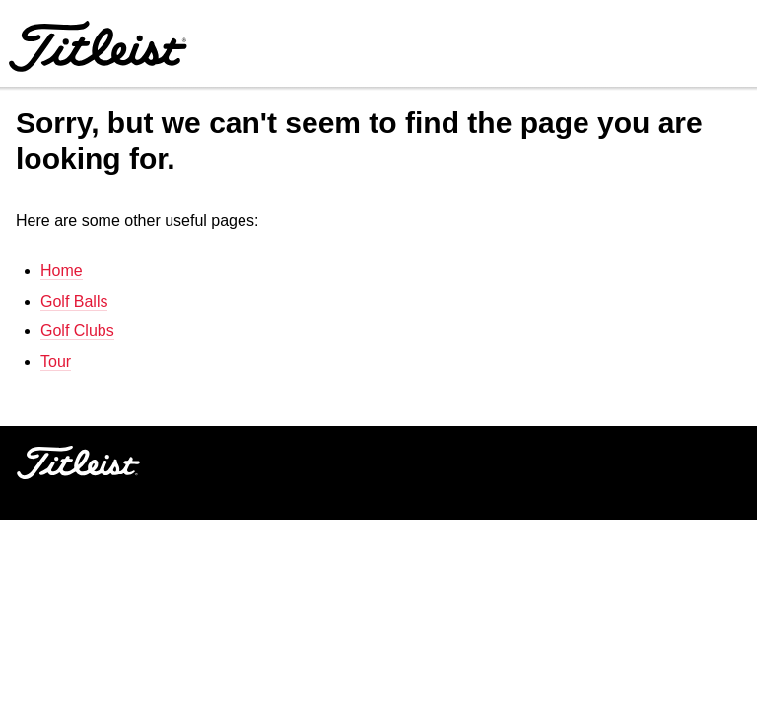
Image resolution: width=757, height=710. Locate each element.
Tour (55, 361)
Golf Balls (73, 301)
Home (61, 270)
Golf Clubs (77, 330)
